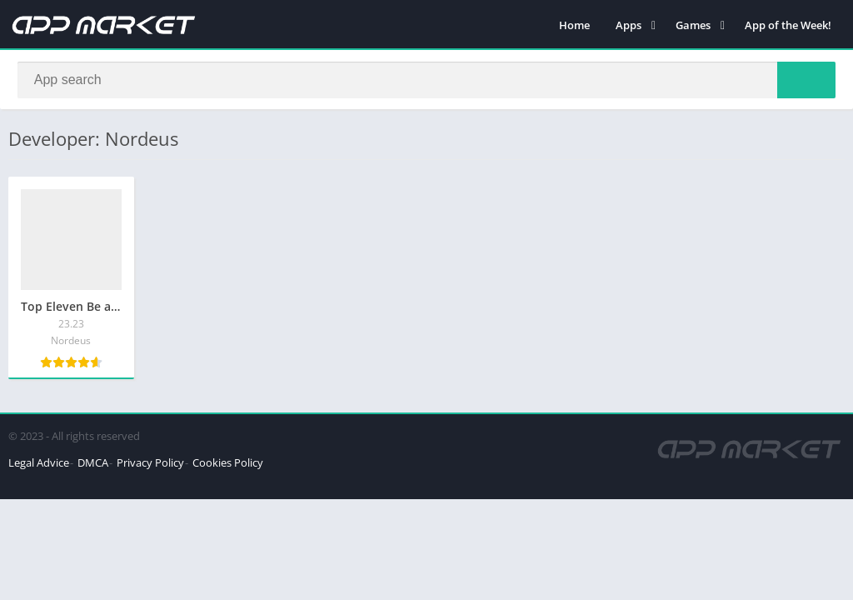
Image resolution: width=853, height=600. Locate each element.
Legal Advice (38, 465)
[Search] (426, 80)
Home (574, 25)
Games (693, 25)
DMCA (92, 465)
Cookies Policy (227, 465)
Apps (628, 25)
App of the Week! (788, 25)
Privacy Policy (150, 465)
